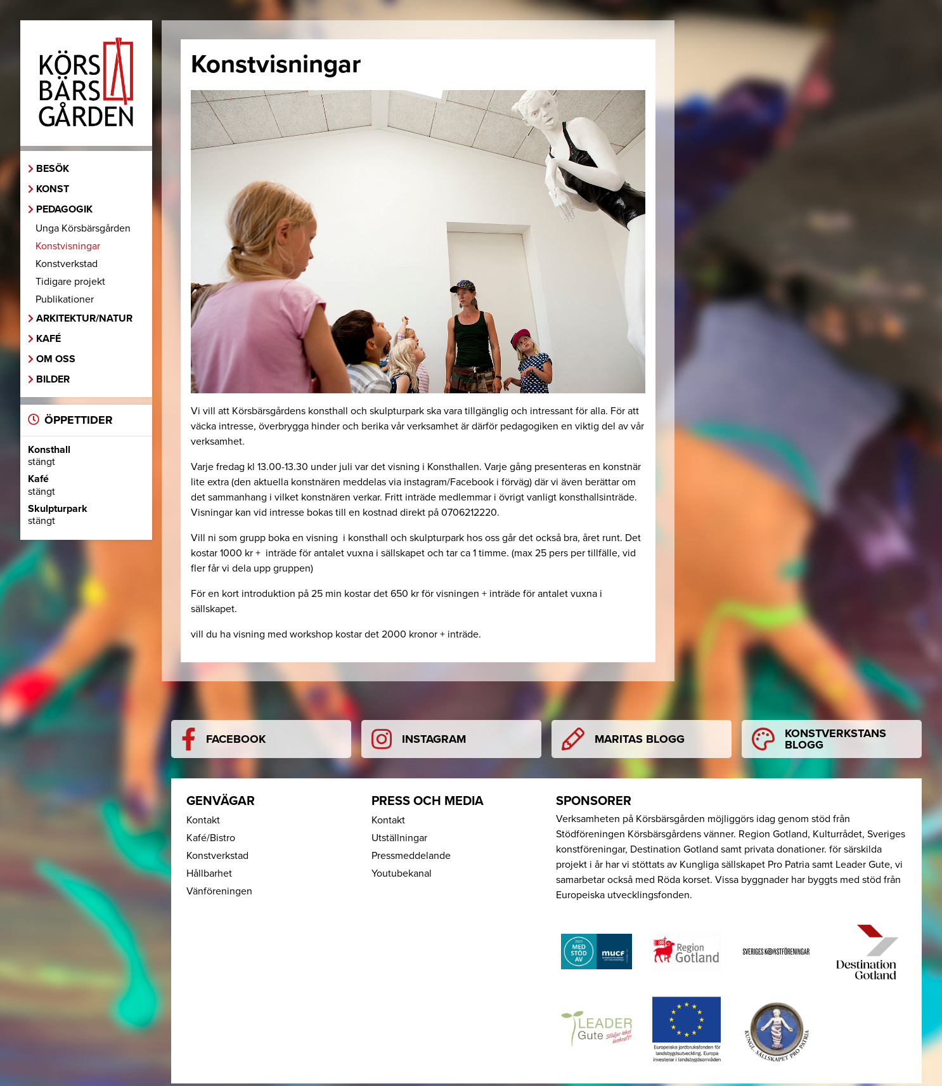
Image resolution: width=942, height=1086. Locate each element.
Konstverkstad (66, 264)
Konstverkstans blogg (819, 739)
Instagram (418, 739)
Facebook (223, 739)
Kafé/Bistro (210, 838)
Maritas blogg (623, 739)
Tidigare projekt (70, 281)
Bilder (53, 379)
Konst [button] (52, 189)
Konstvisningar (67, 246)
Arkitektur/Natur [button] (84, 318)
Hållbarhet (209, 873)
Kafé (48, 338)
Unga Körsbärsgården (83, 228)
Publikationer (64, 299)
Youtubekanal (401, 873)
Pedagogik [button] (64, 209)
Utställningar (399, 838)
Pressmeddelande (411, 855)
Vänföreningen (219, 891)
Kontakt (203, 820)
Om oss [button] (55, 359)
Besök (52, 168)
